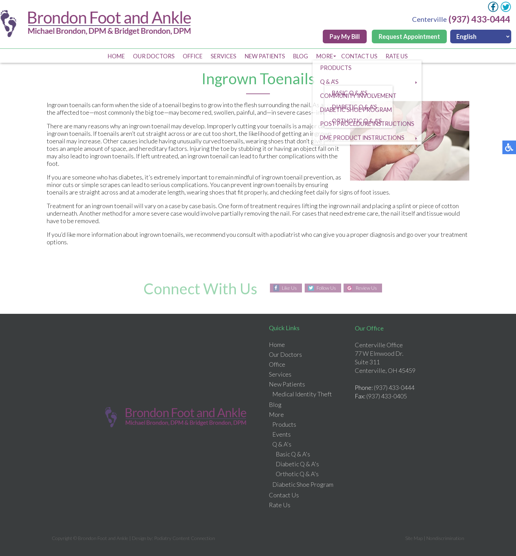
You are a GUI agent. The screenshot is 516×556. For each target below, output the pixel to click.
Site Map (414, 538)
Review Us (367, 288)
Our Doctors (150, 56)
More (326, 56)
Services (221, 56)
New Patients (264, 56)
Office (189, 56)
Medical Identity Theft (302, 394)
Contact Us (362, 56)
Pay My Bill (345, 36)
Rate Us (401, 56)
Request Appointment (410, 36)
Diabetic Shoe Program (302, 484)
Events (281, 434)
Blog (301, 56)
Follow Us (326, 288)
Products (284, 424)
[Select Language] (481, 36)
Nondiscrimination (445, 538)
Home (111, 56)
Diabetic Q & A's (297, 464)
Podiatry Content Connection (184, 538)
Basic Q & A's (293, 454)
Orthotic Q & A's (297, 474)
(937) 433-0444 (480, 19)
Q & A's (281, 444)
